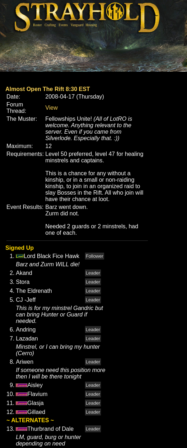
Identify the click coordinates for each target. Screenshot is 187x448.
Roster (37, 25)
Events (63, 25)
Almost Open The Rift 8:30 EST (47, 89)
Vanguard (77, 25)
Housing (91, 25)
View (51, 108)
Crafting (50, 25)
